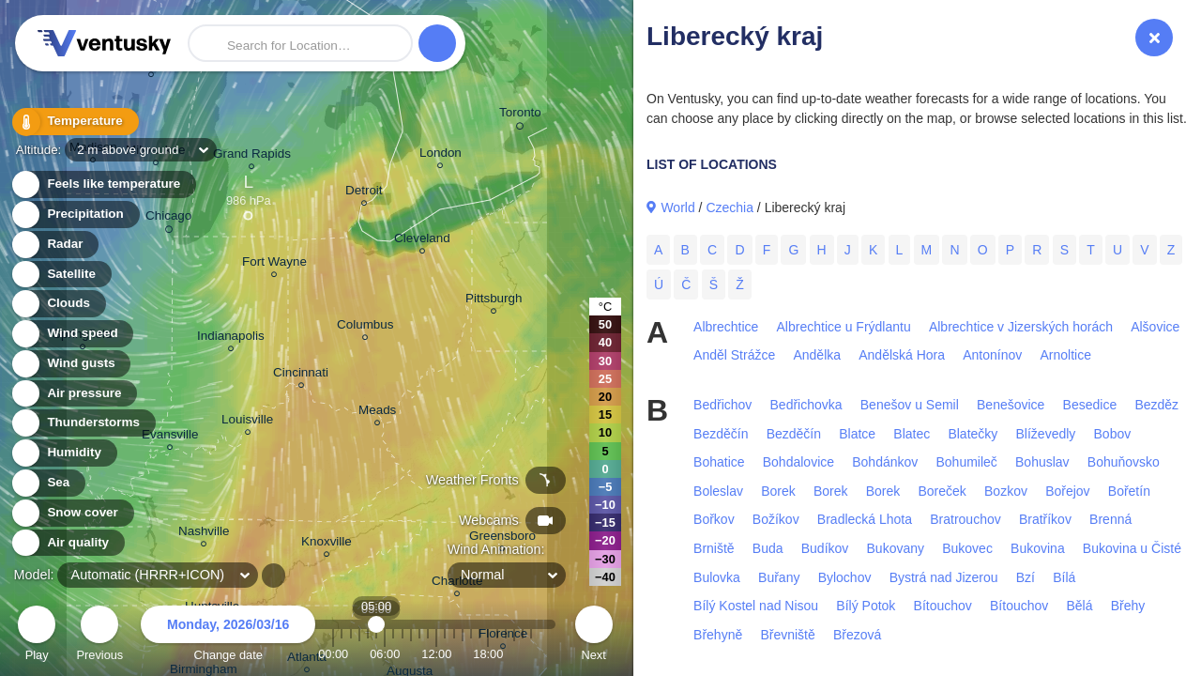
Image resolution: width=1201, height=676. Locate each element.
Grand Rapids (252, 156)
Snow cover (71, 513)
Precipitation (74, 214)
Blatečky (972, 433)
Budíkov (825, 548)
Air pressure (73, 393)
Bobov (1113, 433)
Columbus (365, 327)
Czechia (729, 207)
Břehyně (717, 634)
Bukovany (895, 548)
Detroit (364, 193)
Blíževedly (1046, 433)
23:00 (531, 654)
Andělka (817, 354)
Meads (377, 412)
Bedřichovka (806, 404)
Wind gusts (70, 363)
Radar (54, 244)
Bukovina (1038, 548)
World (677, 207)
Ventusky (101, 43)
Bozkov (1005, 491)
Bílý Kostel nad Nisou (755, 605)
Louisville (247, 422)
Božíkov (776, 519)
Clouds (57, 303)
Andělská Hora (902, 354)
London (440, 155)
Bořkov (714, 519)
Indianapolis (231, 338)
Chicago (168, 218)
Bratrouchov (965, 519)
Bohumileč (965, 461)
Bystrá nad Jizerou (943, 577)
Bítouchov (943, 605)
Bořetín (1129, 491)
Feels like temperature (102, 184)
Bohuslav (1042, 461)
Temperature (74, 121)
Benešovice (1010, 404)
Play (36, 636)
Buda (768, 548)
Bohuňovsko (1123, 461)
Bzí (1025, 577)
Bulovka (716, 577)
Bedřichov (722, 404)
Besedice (1090, 404)
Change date (228, 636)
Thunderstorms (82, 423)
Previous (99, 636)
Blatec (911, 433)
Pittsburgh (494, 301)
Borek (778, 491)
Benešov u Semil (909, 404)
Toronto (520, 115)
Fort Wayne (274, 264)
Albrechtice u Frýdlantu (844, 326)
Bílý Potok (865, 605)
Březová (857, 634)
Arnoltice (1065, 354)
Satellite (60, 274)
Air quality (67, 543)
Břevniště (787, 634)
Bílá (1064, 577)
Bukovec (967, 548)
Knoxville (326, 544)
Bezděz (1156, 404)
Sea (47, 483)
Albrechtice (725, 326)
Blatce (857, 433)
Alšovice (1155, 326)
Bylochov (845, 577)
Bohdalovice (798, 461)
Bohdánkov (885, 461)
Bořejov (1067, 491)
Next (594, 636)
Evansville (170, 437)
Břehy (1128, 605)
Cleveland (422, 241)
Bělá (1079, 605)
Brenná (1110, 519)
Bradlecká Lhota (864, 519)
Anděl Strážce (734, 354)
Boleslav (718, 491)
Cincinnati (300, 375)
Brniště (714, 548)
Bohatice (718, 461)
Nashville (204, 534)
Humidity (63, 453)
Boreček (941, 491)
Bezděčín (720, 433)
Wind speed (71, 333)
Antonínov (992, 354)
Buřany (778, 577)
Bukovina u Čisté (1132, 548)
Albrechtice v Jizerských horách (1021, 326)
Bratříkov (1045, 519)
